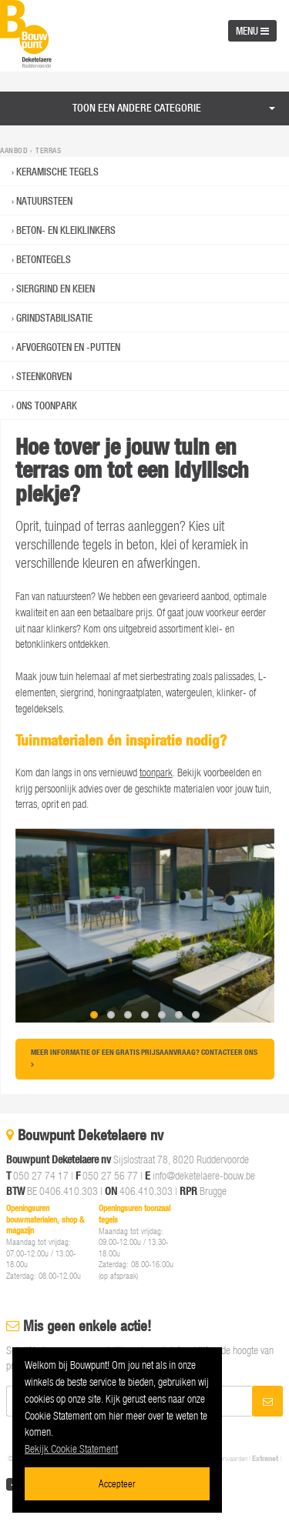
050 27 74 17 (41, 1175)
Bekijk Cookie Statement (71, 1448)
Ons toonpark (46, 405)
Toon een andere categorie (136, 108)
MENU (252, 31)
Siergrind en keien (55, 288)
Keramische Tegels (57, 172)
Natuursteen (44, 201)
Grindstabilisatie (54, 318)
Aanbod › (17, 150)
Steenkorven (44, 376)
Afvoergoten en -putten (68, 347)
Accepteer (117, 1483)
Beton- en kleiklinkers (66, 230)
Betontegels (43, 259)
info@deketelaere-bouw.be (204, 1175)
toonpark (156, 772)
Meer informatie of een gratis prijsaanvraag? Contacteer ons (145, 1056)
